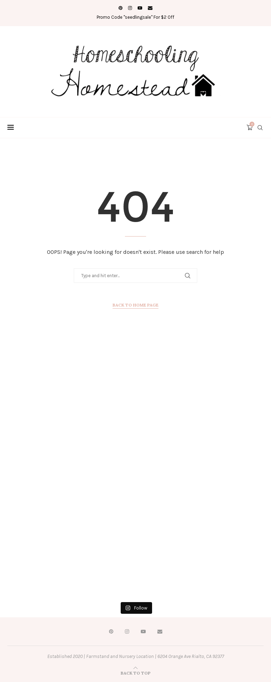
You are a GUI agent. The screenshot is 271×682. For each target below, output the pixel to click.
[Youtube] (140, 8)
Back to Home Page (135, 305)
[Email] (150, 8)
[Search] (260, 127)
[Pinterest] (120, 8)
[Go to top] (136, 673)
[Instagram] (130, 8)
